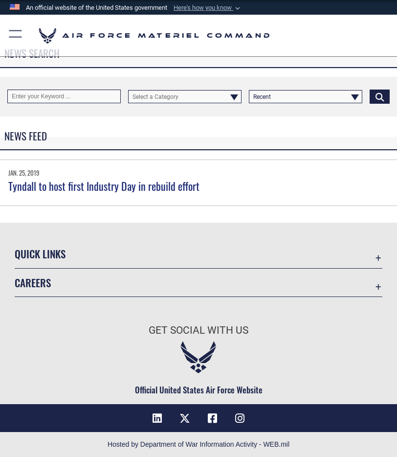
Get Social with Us (198, 330)
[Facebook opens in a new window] (212, 418)
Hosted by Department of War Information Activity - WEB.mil (198, 444)
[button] (208, 8)
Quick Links (40, 253)
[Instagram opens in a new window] (239, 418)
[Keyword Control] (64, 96)
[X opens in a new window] (184, 418)
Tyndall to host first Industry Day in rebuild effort (103, 186)
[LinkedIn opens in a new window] (157, 418)
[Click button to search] (380, 96)
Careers (33, 282)
